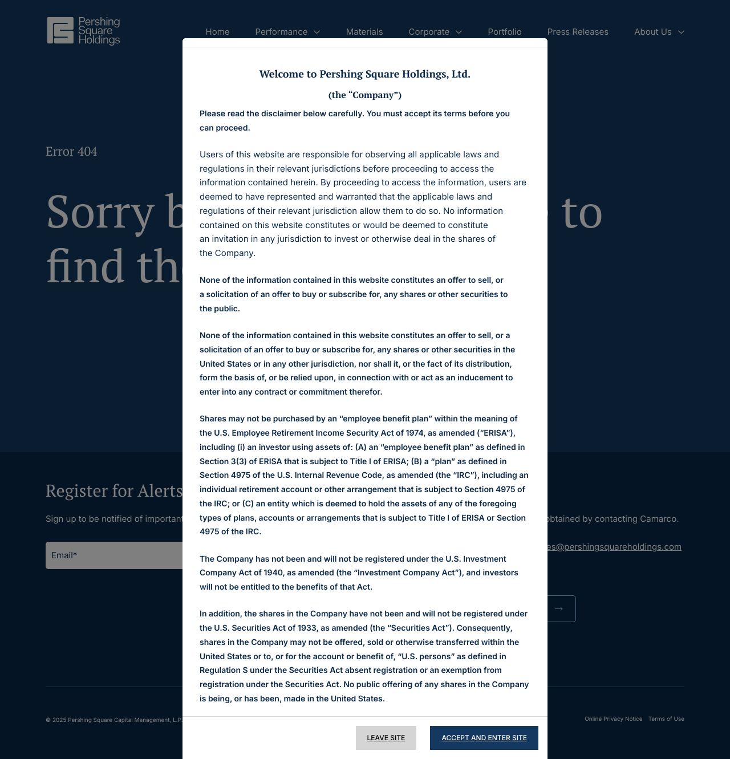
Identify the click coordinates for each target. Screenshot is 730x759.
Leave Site (386, 737)
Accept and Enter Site (484, 737)
